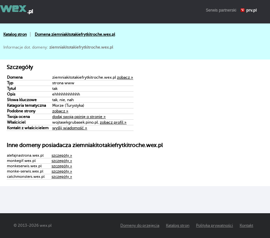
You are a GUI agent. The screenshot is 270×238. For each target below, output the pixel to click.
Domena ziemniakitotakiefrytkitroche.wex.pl (75, 34)
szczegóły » (62, 155)
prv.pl (251, 10)
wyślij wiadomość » (69, 128)
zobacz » (125, 77)
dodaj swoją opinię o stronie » (79, 116)
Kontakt (246, 225)
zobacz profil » (113, 122)
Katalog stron (15, 34)
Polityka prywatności (214, 225)
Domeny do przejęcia (139, 225)
